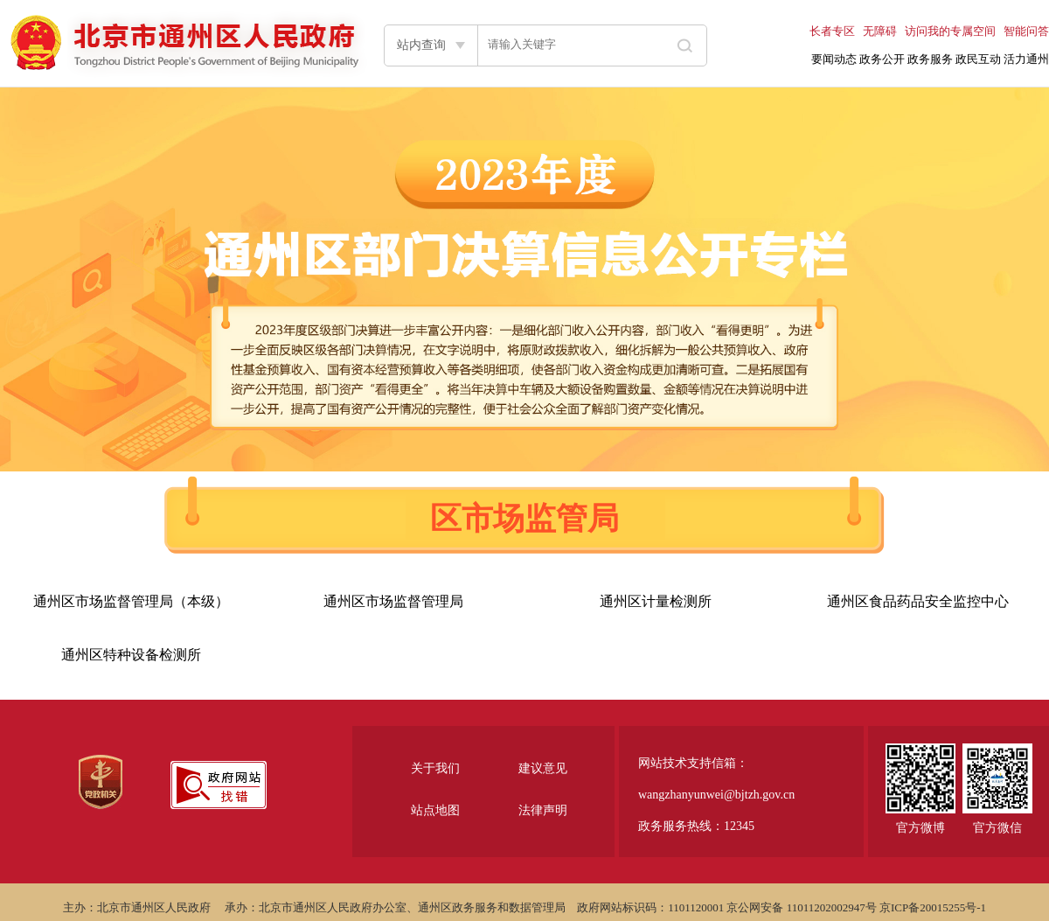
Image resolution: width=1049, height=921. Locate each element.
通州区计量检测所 (656, 601)
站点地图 (435, 810)
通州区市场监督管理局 (393, 601)
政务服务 (930, 59)
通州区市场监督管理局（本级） (131, 601)
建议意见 (542, 768)
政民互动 (978, 59)
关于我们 (435, 768)
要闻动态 (834, 59)
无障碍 (880, 31)
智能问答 (1026, 31)
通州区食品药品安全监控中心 (918, 601)
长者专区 (832, 31)
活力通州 (1026, 59)
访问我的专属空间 (950, 31)
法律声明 (542, 810)
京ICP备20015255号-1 (932, 907)
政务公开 (882, 59)
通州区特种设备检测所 (131, 654)
